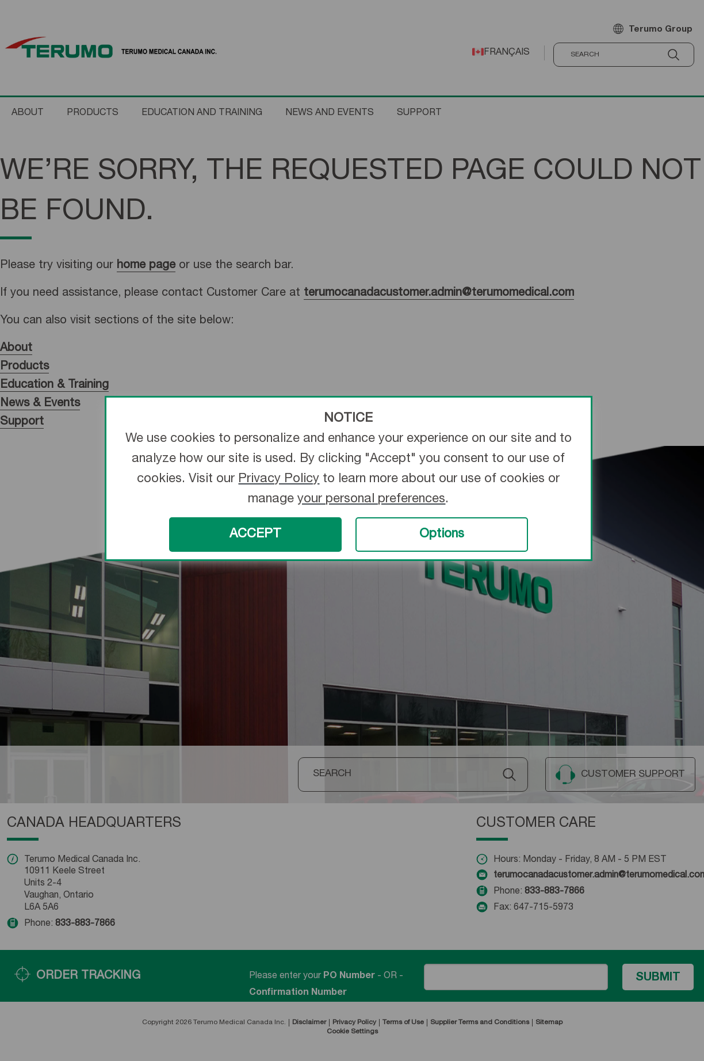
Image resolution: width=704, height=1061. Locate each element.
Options (441, 534)
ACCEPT (255, 534)
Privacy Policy (278, 479)
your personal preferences (371, 499)
